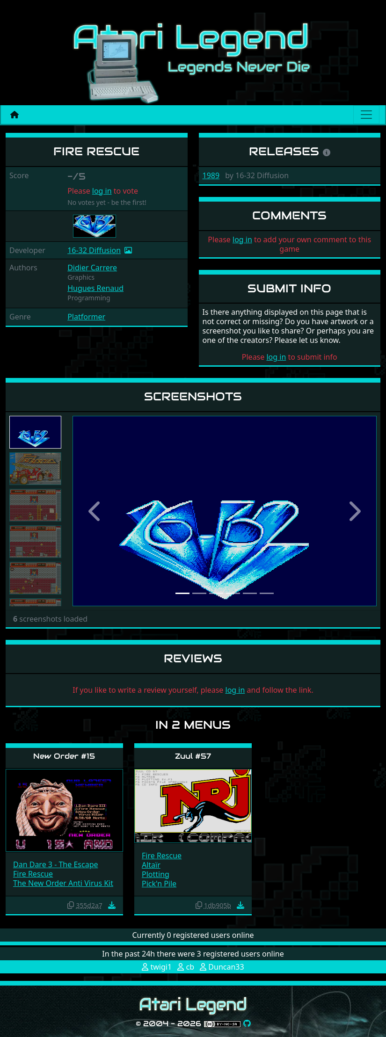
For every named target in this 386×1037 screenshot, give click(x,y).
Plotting (155, 874)
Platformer (86, 317)
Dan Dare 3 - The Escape (55, 864)
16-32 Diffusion (94, 250)
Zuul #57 (193, 756)
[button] (95, 511)
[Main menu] (366, 114)
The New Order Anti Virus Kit (63, 883)
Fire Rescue (33, 874)
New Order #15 (64, 756)
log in (102, 191)
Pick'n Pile (159, 883)
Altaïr (151, 865)
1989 (211, 175)
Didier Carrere (92, 267)
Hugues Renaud (95, 288)
